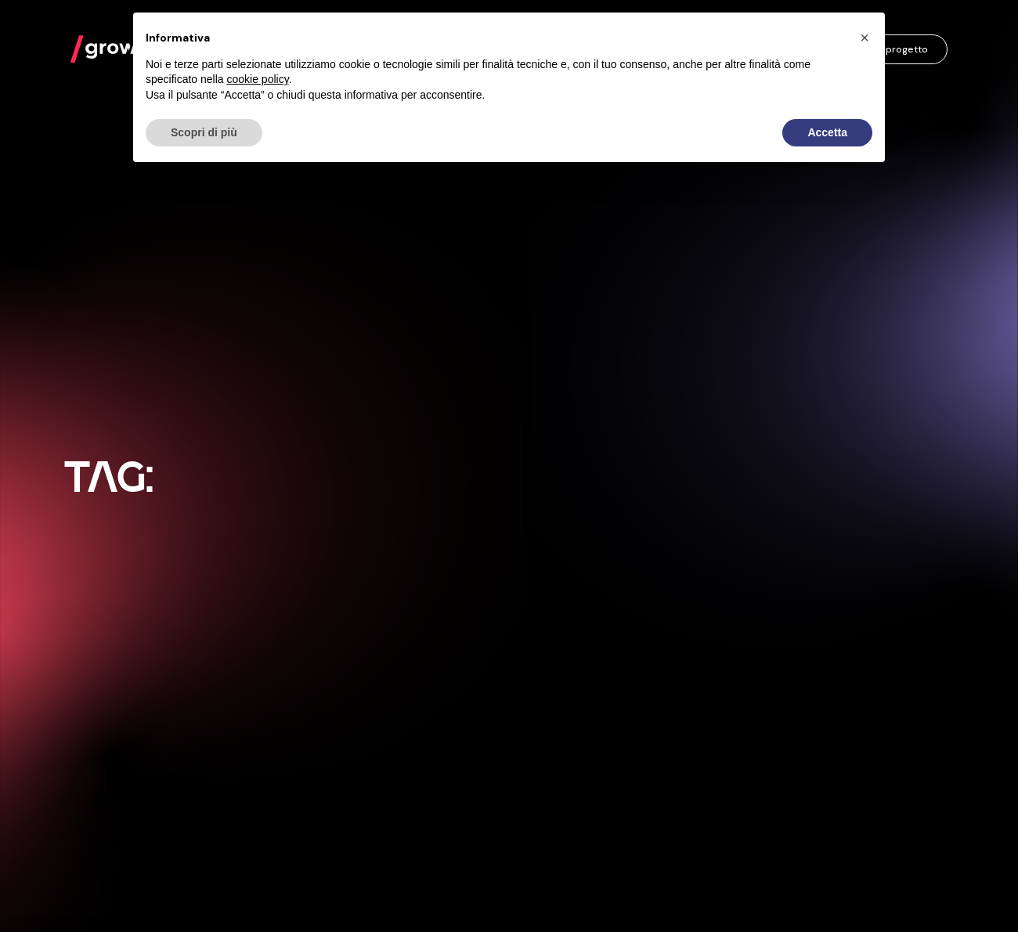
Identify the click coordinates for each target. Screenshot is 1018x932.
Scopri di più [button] (204, 132)
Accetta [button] (827, 132)
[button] (864, 37)
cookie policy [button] (258, 79)
